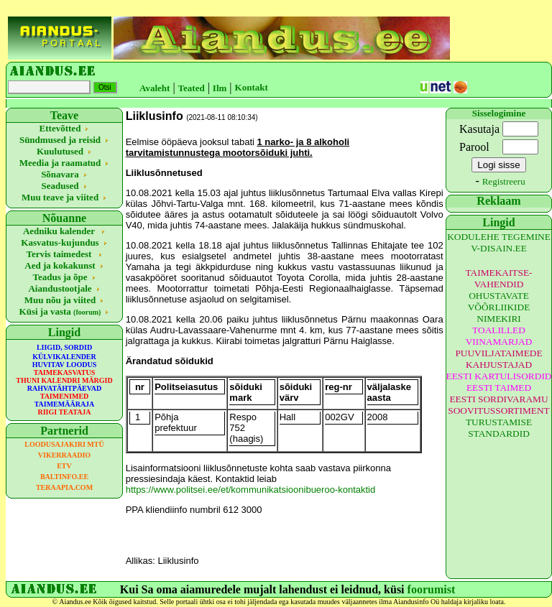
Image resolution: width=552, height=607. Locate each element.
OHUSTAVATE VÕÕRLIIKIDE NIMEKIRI (499, 307)
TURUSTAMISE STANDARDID (499, 428)
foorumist (432, 589)
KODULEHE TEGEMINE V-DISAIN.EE (499, 242)
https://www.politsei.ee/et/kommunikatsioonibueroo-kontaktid (251, 489)
